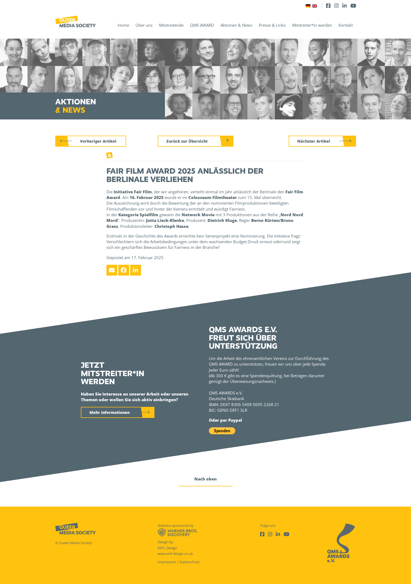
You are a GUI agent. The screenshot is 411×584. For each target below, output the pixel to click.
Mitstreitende (171, 25)
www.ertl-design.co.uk (175, 553)
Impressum (167, 561)
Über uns (144, 25)
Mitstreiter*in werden (312, 25)
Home (123, 25)
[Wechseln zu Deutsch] (308, 6)
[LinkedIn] (344, 5)
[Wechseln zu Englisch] (314, 6)
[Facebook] (328, 5)
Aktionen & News (236, 25)
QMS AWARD (202, 25)
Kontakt (346, 25)
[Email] (111, 270)
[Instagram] (336, 5)
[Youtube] (353, 5)
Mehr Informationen (109, 412)
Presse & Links (272, 25)
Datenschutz (189, 561)
